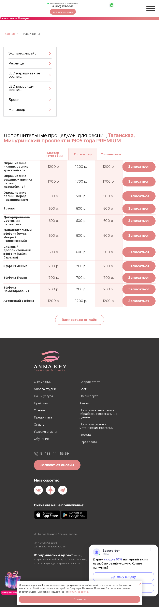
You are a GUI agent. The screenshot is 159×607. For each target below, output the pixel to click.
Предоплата (43, 417)
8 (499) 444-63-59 (54, 454)
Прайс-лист (42, 403)
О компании (43, 382)
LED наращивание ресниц (24, 74)
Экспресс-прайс (23, 53)
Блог (83, 389)
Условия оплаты (45, 432)
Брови (14, 100)
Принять (79, 599)
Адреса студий (45, 389)
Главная (9, 33)
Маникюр (17, 110)
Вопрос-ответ (90, 382)
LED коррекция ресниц (22, 88)
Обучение (41, 439)
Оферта (85, 435)
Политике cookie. (78, 591)
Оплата (39, 424)
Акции (84, 403)
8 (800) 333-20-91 (62, 6)
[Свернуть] (153, 549)
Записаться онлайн (63, 11)
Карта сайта (88, 442)
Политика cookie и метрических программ (96, 426)
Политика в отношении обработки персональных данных (98, 414)
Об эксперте (89, 396)
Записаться (138, 167)
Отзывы (39, 410)
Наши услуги (43, 396)
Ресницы (17, 63)
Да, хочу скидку (123, 577)
